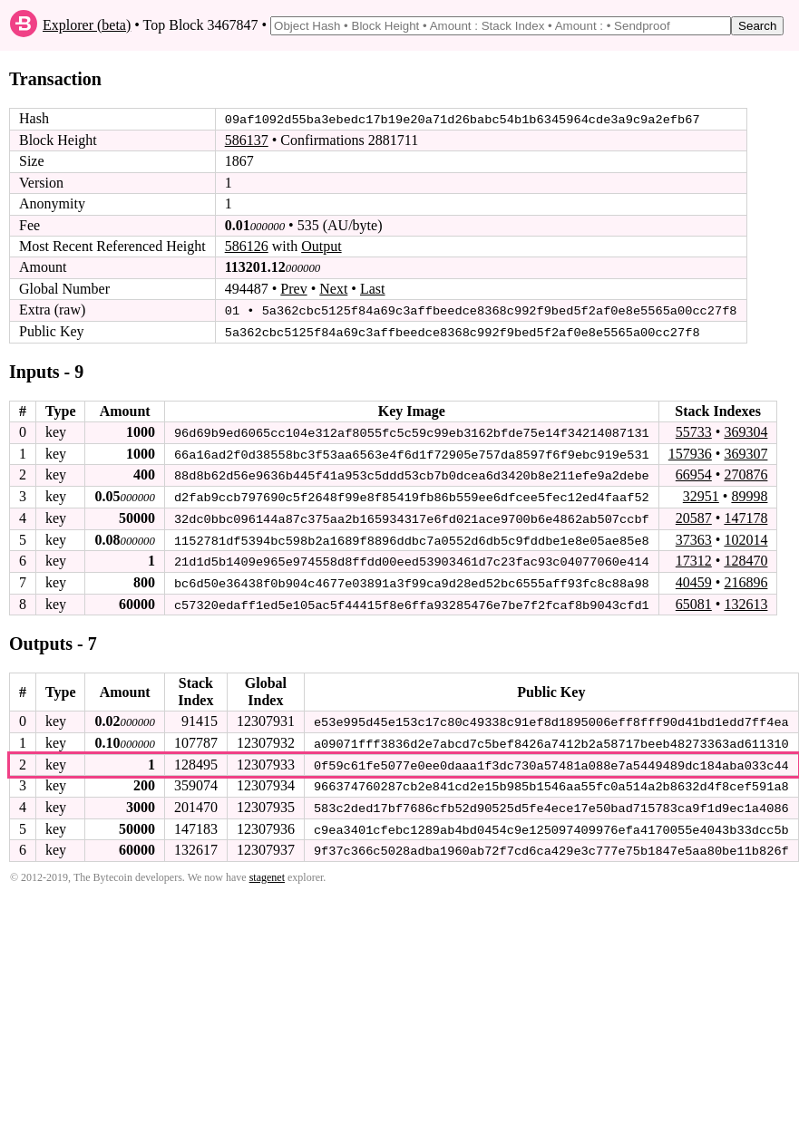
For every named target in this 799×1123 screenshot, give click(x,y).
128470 (745, 558)
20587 (694, 516)
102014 (745, 537)
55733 (694, 431)
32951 (701, 494)
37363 (694, 537)
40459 (694, 579)
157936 (690, 452)
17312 (694, 558)
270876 (745, 473)
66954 (694, 473)
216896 (745, 579)
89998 (749, 494)
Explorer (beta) (87, 25)
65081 (694, 600)
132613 (745, 600)
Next (333, 288)
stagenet (267, 872)
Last (372, 288)
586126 (246, 246)
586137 (246, 140)
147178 (745, 516)
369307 (745, 452)
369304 (745, 431)
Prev (293, 288)
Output (321, 246)
